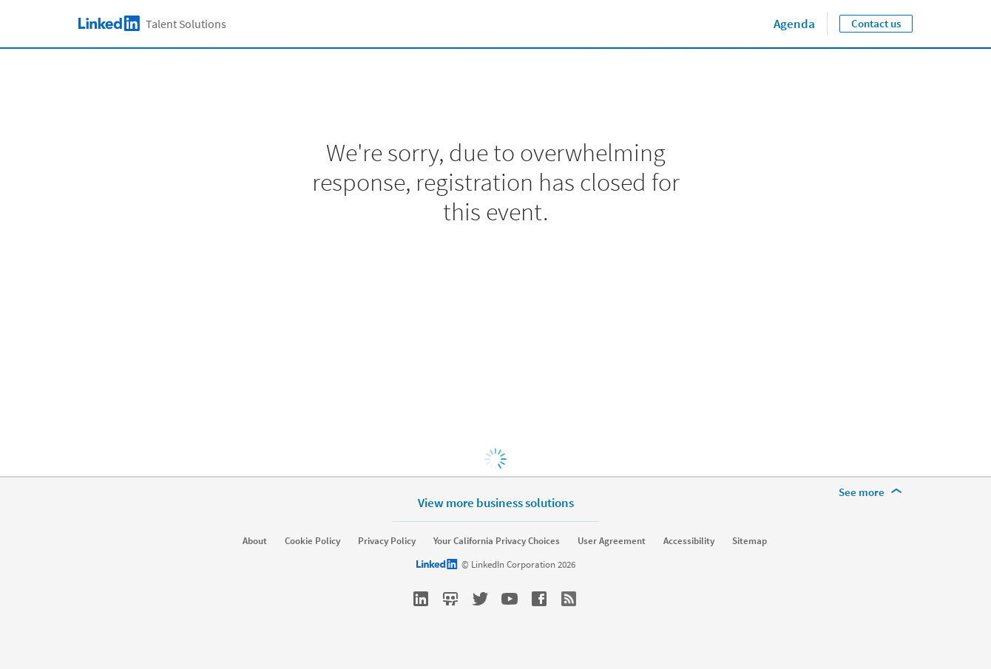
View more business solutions (496, 502)
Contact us (876, 23)
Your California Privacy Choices (496, 541)
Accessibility (688, 541)
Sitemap (749, 541)
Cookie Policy (312, 541)
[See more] (873, 492)
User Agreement (612, 541)
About (255, 541)
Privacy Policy (387, 541)
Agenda (794, 24)
